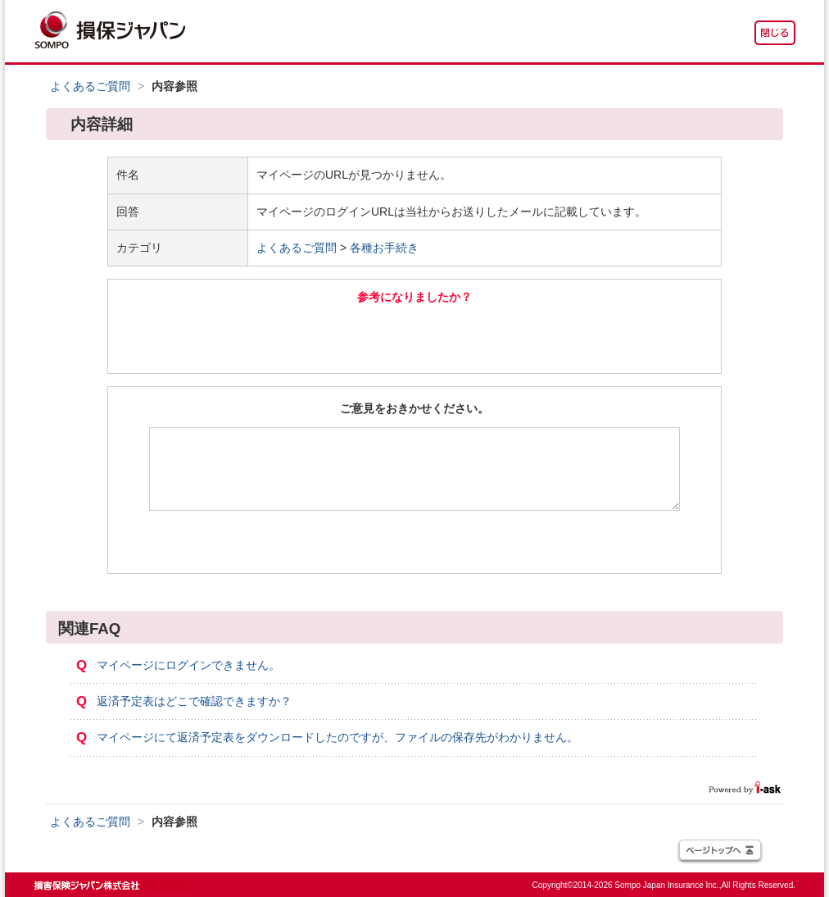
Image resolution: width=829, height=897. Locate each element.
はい (324, 338)
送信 (415, 542)
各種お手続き (384, 247)
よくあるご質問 (90, 86)
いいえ (505, 338)
